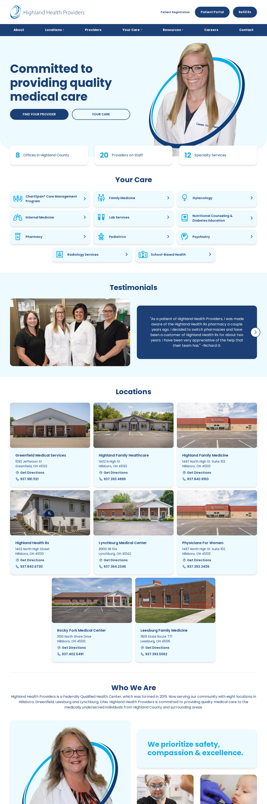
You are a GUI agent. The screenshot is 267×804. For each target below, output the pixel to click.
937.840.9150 (195, 479)
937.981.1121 (26, 479)
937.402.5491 (70, 654)
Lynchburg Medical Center (123, 542)
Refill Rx (245, 12)
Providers (93, 30)
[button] (255, 332)
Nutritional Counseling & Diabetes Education (212, 218)
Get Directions (29, 472)
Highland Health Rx (32, 542)
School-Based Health (168, 254)
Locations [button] (53, 30)
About (19, 30)
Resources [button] (172, 30)
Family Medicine (122, 198)
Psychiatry (201, 237)
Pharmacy (34, 237)
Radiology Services (83, 254)
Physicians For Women (202, 542)
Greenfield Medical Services (40, 455)
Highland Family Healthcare (124, 455)
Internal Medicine (40, 217)
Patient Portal (212, 12)
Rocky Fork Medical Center (81, 630)
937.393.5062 (154, 654)
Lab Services (119, 217)
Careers (211, 30)
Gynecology (202, 198)
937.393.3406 (195, 566)
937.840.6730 (29, 566)
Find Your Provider (39, 114)
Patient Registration (175, 12)
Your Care (101, 114)
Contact (246, 30)
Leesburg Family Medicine (164, 630)
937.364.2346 (112, 566)
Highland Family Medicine (205, 455)
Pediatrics (117, 237)
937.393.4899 (112, 479)
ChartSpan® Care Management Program (51, 198)
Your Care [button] (131, 30)
